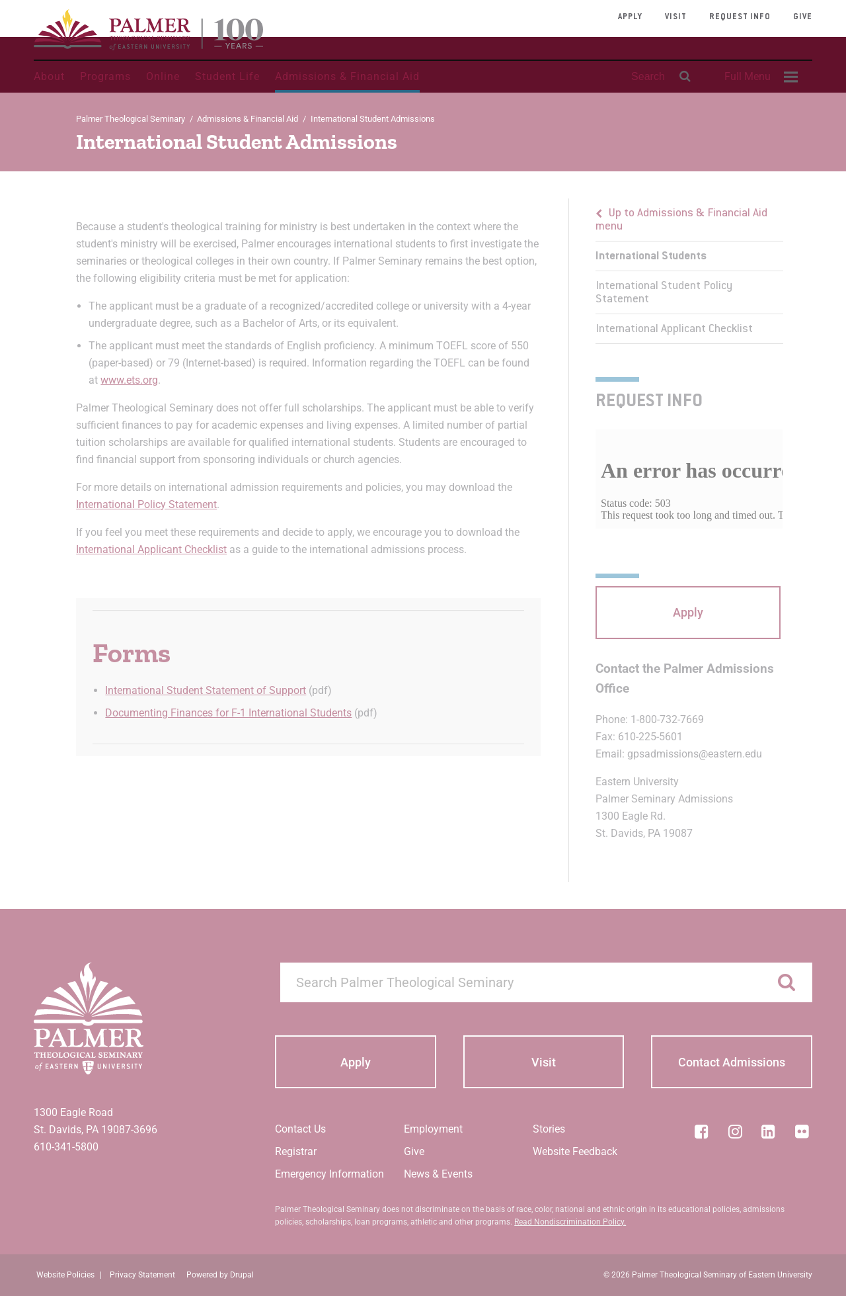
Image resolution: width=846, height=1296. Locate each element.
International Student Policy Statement (664, 293)
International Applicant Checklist (151, 549)
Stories (549, 1129)
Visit (676, 17)
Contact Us (300, 1129)
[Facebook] (701, 1131)
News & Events (438, 1174)
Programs (105, 76)
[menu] (689, 271)
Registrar (296, 1151)
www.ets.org (129, 380)
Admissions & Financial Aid (347, 76)
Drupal (242, 1274)
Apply (630, 17)
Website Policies (65, 1274)
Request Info (740, 17)
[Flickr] (802, 1131)
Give (802, 17)
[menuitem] (759, 77)
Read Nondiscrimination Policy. (570, 1222)
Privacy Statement (142, 1274)
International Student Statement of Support (205, 690)
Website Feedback (575, 1151)
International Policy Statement (146, 504)
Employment (433, 1129)
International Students (651, 257)
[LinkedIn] (769, 1131)
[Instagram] (735, 1131)
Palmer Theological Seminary (130, 119)
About (49, 76)
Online (163, 76)
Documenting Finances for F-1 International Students (228, 713)
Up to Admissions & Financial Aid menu (681, 220)
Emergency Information (329, 1174)
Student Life (227, 76)
